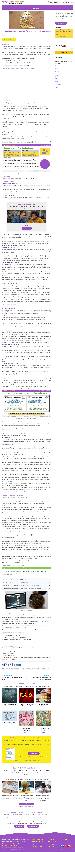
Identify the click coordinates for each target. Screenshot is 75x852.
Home (8, 5)
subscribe (7, 642)
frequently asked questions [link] (15, 534)
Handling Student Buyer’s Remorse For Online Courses (9, 705)
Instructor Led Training (8, 653)
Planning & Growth (51, 841)
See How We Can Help (27, 803)
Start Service (54, 2)
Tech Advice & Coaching (37, 846)
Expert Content (51, 837)
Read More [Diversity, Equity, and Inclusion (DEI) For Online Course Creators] (43, 732)
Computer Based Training (8, 655)
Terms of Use (70, 849)
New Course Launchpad (37, 839)
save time (44, 669)
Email (65, 839)
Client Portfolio (45, 6)
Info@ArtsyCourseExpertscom (9, 847)
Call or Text (20, 847)
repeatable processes (38, 669)
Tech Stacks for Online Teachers (43, 705)
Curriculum (27, 35)
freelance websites (25, 668)
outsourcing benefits (11, 669)
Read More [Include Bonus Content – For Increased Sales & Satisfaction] (26, 732)
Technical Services (20, 6)
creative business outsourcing (9, 668)
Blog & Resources (59, 6)
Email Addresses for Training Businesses (12, 650)
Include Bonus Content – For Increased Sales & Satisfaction (26, 728)
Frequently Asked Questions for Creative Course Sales (27, 705)
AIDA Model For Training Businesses (11, 652)
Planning (56, 82)
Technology (57, 87)
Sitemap (56, 849)
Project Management (59, 84)
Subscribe (26, 657)
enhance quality (18, 668)
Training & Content (51, 843)
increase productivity (43, 668)
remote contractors (30, 669)
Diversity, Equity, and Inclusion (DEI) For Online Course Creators (43, 728)
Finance (56, 76)
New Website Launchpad (37, 841)
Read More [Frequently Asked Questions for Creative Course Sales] (26, 707)
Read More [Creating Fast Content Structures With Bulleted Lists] (9, 726)
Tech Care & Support (37, 843)
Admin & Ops (51, 846)
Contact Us (68, 2)
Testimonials (11, 843)
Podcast (66, 843)
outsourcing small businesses (20, 669)
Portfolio (19, 843)
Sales (56, 85)
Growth (56, 78)
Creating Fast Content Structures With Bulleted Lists (9, 723)
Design (56, 75)
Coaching (33, 6)
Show (13, 39)
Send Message (33, 826)
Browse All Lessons (64, 52)
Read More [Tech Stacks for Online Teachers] (43, 707)
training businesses (7, 670)
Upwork (31, 331)
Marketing (57, 79)
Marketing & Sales (52, 844)
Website (56, 68)
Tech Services (37, 837)
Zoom (36, 350)
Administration (15, 35)
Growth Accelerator (37, 844)
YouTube (66, 841)
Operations (33, 35)
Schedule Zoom (14, 845)
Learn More (26, 228)
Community (57, 66)
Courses (56, 65)
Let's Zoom (19, 826)
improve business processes (34, 668)
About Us (36, 8)
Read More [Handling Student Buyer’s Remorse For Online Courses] (9, 707)
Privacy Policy (62, 849)
